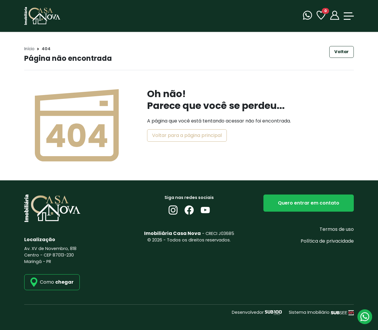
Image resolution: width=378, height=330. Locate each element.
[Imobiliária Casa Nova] (42, 15)
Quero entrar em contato (308, 203)
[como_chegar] (52, 282)
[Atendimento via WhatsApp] (364, 316)
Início (29, 49)
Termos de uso (337, 229)
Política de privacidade (327, 241)
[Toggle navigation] (349, 16)
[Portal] (334, 16)
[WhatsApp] (307, 16)
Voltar (341, 52)
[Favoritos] (321, 16)
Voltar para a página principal (187, 135)
